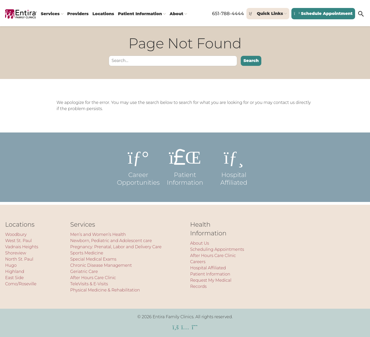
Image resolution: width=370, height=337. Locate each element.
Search (250, 63)
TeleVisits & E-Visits (89, 283)
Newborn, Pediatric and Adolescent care (111, 240)
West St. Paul (18, 240)
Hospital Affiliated (234, 170)
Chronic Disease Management (101, 265)
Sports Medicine (86, 253)
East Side (14, 277)
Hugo (11, 265)
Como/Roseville (20, 283)
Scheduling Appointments (217, 249)
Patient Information (148, 15)
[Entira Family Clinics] (21, 16)
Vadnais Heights (21, 246)
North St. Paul (19, 259)
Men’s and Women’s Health (98, 234)
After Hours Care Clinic (93, 277)
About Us (199, 243)
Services (51, 15)
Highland (14, 271)
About (187, 15)
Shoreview (15, 253)
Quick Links (265, 15)
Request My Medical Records (210, 283)
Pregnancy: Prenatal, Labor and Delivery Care (115, 246)
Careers (198, 261)
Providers (81, 15)
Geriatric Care (84, 271)
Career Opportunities (136, 170)
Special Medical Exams (93, 259)
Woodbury (15, 234)
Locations (109, 15)
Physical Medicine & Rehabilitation (105, 290)
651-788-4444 (227, 16)
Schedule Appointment (322, 15)
